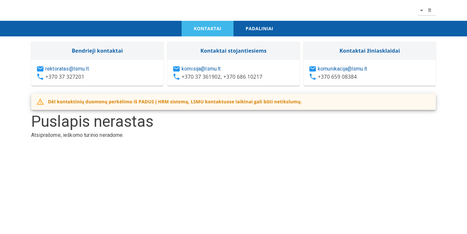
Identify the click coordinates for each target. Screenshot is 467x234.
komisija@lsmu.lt (201, 69)
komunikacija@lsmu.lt (342, 69)
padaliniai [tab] (259, 28)
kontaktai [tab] (208, 28)
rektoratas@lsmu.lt (67, 69)
